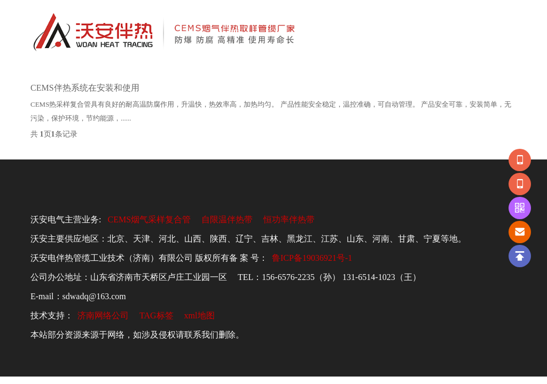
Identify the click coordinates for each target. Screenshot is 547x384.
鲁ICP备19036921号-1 (312, 257)
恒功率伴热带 (289, 219)
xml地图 (199, 315)
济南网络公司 (103, 315)
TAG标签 (156, 315)
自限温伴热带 (227, 219)
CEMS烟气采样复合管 (149, 219)
